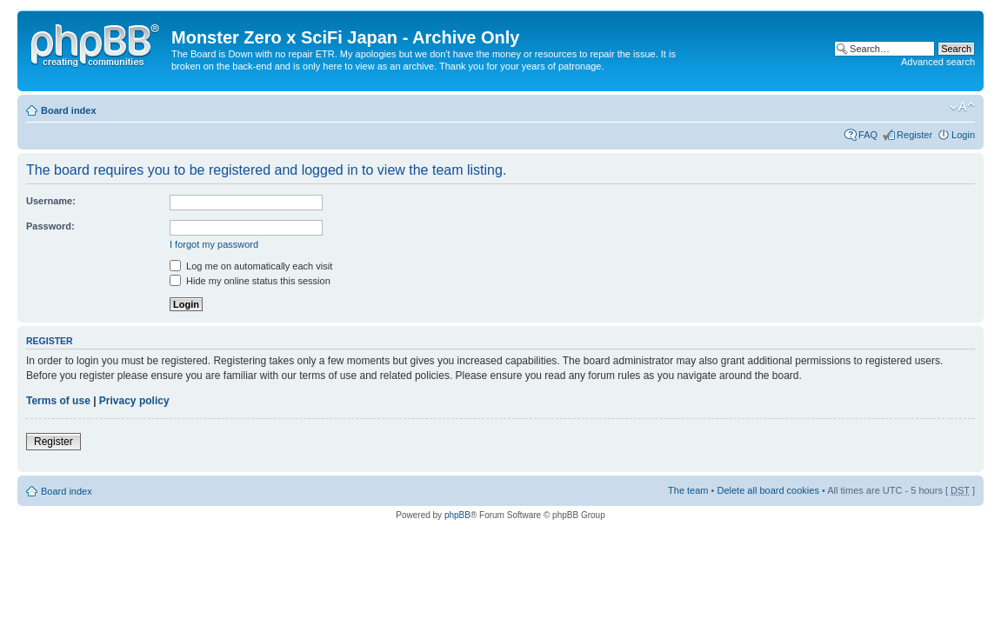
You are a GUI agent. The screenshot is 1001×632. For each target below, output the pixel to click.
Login (963, 135)
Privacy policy (134, 401)
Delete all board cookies (767, 490)
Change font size (962, 107)
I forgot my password (214, 244)
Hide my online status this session (250, 281)
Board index (69, 110)
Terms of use (58, 401)
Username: (51, 201)
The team (688, 490)
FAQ (868, 135)
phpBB (457, 515)
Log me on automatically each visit (251, 266)
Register (914, 135)
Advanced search (938, 62)
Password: (50, 226)
